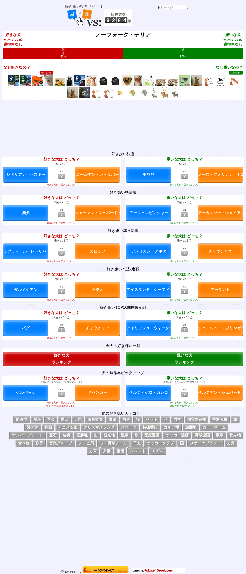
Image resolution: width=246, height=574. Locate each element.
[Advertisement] (160, 17)
